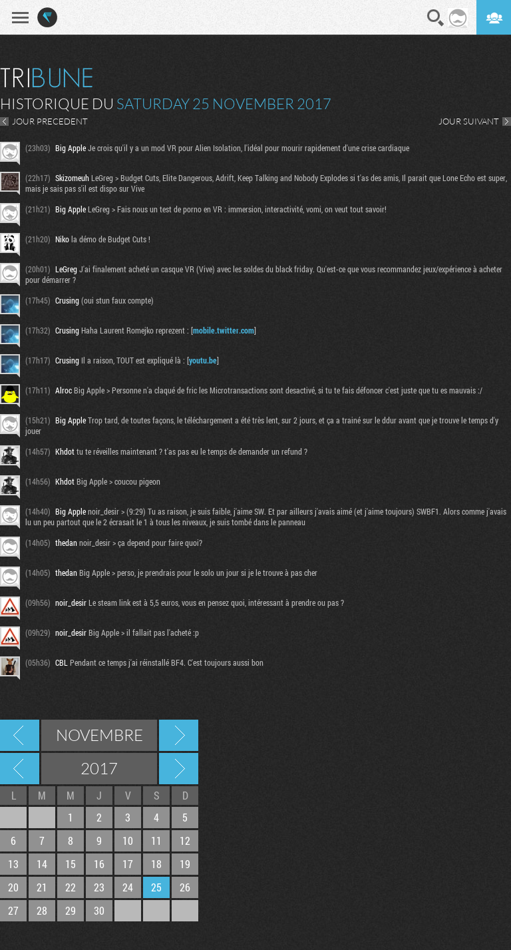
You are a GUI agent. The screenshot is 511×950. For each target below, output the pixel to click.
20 (13, 887)
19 (185, 864)
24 (127, 887)
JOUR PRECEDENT (50, 121)
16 (99, 864)
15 (70, 864)
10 (127, 840)
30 (99, 910)
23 (99, 887)
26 (185, 887)
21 (42, 887)
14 (42, 864)
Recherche (436, 18)
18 (156, 864)
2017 (99, 768)
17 (127, 864)
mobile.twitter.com (223, 330)
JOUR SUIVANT (468, 121)
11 (156, 840)
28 (42, 910)
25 (156, 887)
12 (185, 840)
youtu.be (203, 360)
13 (13, 864)
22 (70, 887)
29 (70, 910)
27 (13, 910)
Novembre (99, 735)
